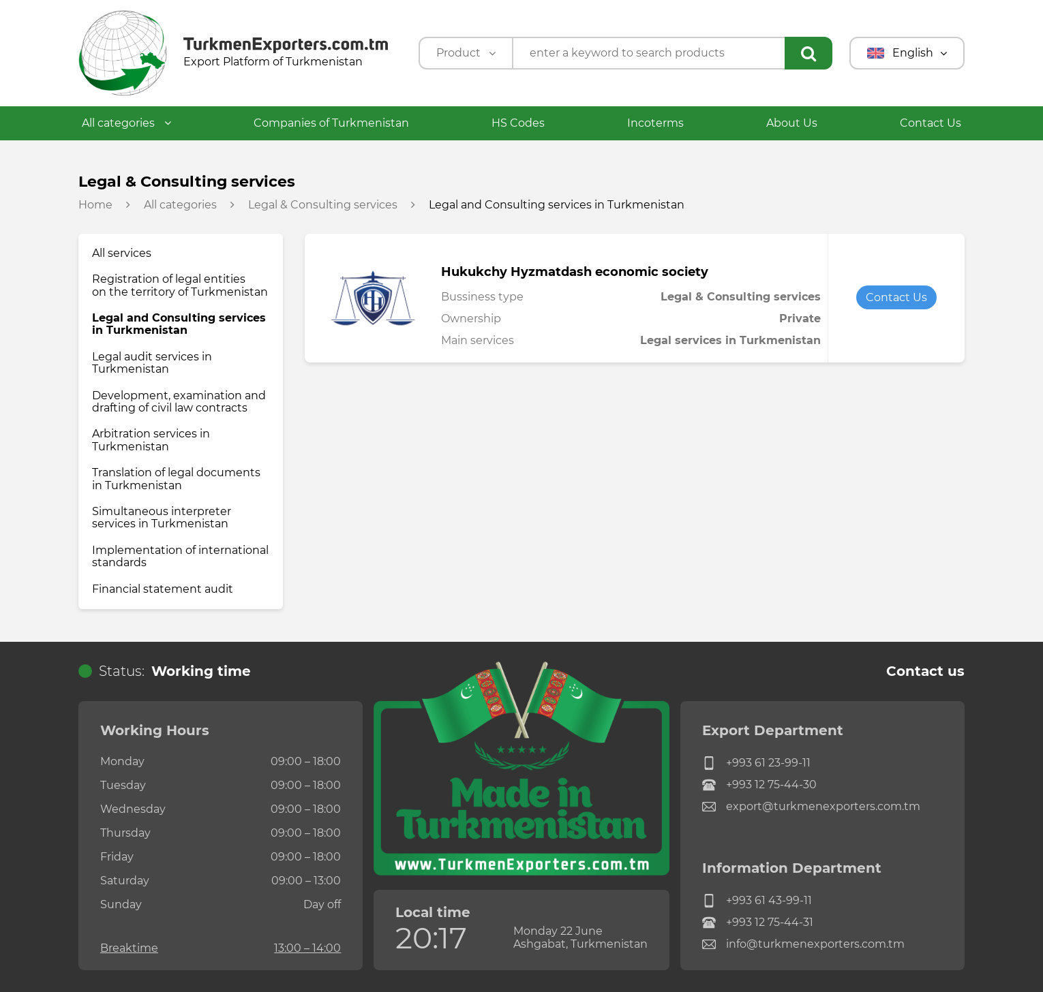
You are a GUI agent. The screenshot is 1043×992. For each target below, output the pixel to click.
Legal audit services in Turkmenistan (152, 362)
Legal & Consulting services (322, 205)
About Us (791, 123)
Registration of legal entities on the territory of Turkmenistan (180, 285)
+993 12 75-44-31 (757, 922)
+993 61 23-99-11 (756, 763)
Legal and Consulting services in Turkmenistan (179, 324)
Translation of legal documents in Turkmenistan (176, 478)
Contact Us (930, 123)
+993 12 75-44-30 (759, 785)
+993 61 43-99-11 (757, 901)
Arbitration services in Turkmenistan (151, 439)
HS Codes (518, 123)
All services (121, 253)
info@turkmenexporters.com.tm (803, 944)
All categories (126, 123)
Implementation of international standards (180, 556)
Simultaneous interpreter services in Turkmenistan (161, 517)
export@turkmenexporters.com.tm (811, 806)
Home (95, 205)
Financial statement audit (162, 589)
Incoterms (655, 123)
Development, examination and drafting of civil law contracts (179, 401)
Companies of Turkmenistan (331, 123)
